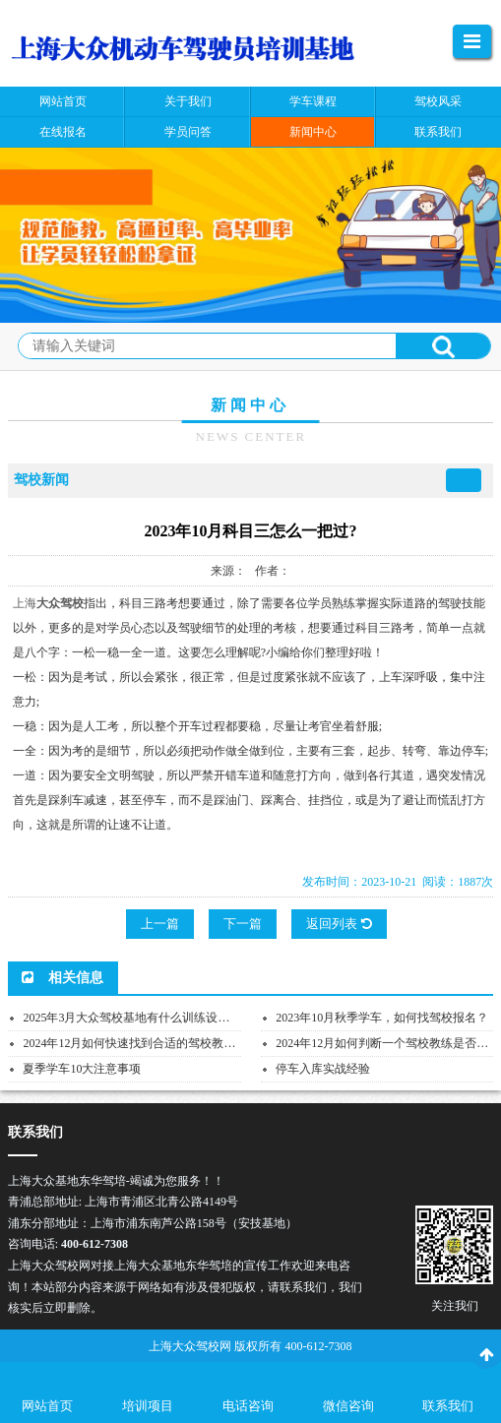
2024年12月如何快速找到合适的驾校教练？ (135, 1043)
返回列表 (338, 923)
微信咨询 (348, 1405)
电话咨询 (248, 1405)
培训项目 (147, 1405)
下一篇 (242, 923)
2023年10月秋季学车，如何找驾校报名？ (382, 1017)
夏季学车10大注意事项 (82, 1069)
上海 (24, 603)
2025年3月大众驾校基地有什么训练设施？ (132, 1017)
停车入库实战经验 (323, 1069)
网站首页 (47, 1405)
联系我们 (447, 1405)
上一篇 (160, 923)
